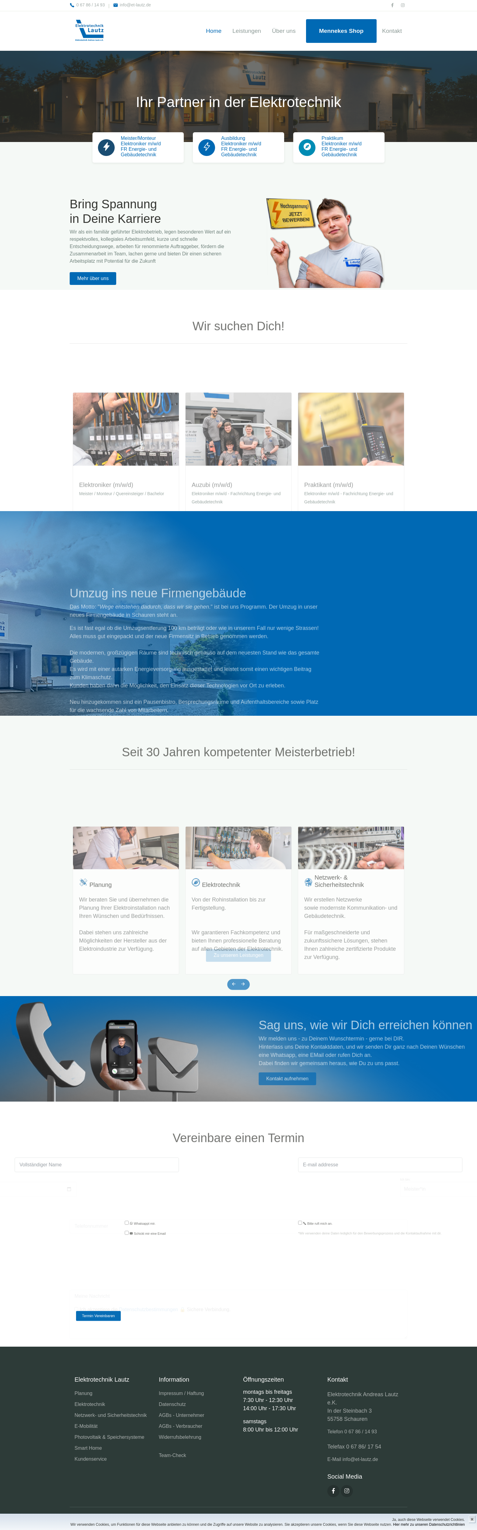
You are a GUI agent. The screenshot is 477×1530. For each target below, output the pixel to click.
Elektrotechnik (221, 981)
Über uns (284, 31)
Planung (100, 981)
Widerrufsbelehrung (180, 1437)
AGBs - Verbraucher (180, 1426)
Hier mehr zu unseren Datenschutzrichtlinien (429, 1524)
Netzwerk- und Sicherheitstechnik (111, 1415)
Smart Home (88, 1448)
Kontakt (392, 31)
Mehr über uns (93, 278)
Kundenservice (91, 1459)
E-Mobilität (86, 1426)
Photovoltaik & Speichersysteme (109, 1437)
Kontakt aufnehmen (423, 1078)
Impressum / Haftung (181, 1393)
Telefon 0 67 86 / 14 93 (352, 1431)
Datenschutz (172, 1404)
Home (213, 31)
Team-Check (172, 1455)
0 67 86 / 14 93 (87, 5)
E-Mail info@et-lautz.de (352, 1459)
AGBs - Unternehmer (181, 1415)
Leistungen (246, 31)
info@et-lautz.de (132, 5)
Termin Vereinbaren (98, 1316)
